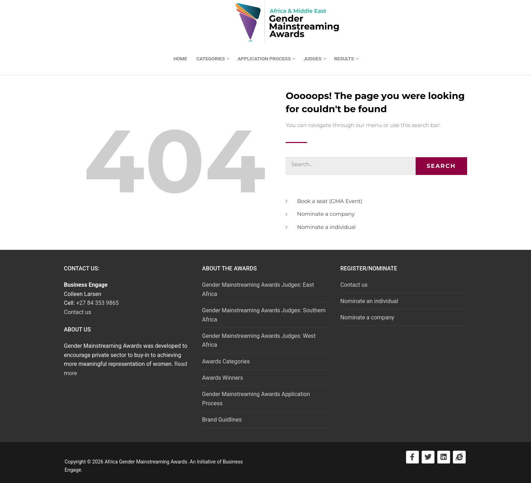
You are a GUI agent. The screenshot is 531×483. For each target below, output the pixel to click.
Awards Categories (226, 361)
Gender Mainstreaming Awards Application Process (256, 399)
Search (441, 166)
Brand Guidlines (222, 419)
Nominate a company (367, 317)
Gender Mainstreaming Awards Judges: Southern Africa (263, 315)
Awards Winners (222, 377)
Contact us (77, 312)
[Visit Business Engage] (459, 457)
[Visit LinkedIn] (443, 457)
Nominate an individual (369, 301)
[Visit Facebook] (412, 457)
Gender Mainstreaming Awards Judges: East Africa (258, 289)
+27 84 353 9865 (97, 303)
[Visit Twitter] (428, 457)
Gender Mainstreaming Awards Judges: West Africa (259, 340)
